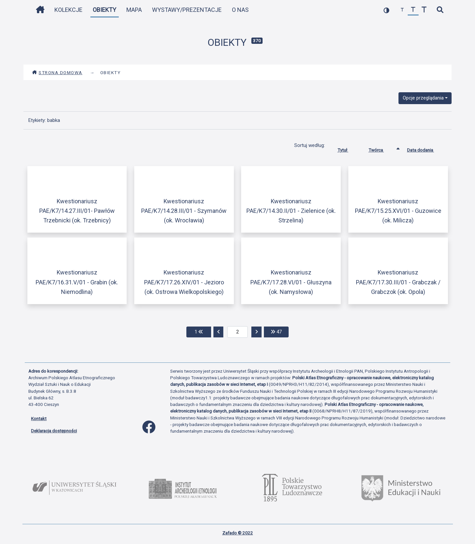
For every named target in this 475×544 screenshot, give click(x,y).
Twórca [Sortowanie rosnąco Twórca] (381, 149)
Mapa (134, 9)
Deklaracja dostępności (54, 430)
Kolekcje (68, 9)
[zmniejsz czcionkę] (402, 10)
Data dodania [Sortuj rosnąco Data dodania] (425, 149)
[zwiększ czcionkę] (424, 10)
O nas (240, 9)
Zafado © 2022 (237, 532)
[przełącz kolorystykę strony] (386, 10)
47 (280, 331)
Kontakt (39, 418)
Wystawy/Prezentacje (187, 9)
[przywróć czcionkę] (413, 10)
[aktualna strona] (237, 332)
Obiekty (104, 9)
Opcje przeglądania (423, 98)
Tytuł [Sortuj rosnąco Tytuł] (347, 149)
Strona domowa (57, 72)
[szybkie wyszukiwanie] (439, 10)
